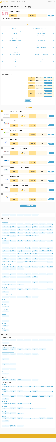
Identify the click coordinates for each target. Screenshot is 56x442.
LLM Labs (41, 37)
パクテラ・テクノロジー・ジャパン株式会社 (20, 166)
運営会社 (6, 439)
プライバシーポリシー (20, 439)
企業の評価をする (28, 99)
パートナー (4, 319)
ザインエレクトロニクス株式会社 (17, 156)
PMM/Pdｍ (41, 65)
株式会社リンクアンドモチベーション (15, 5)
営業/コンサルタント (41, 62)
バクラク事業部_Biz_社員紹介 (15, 51)
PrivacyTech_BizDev (41, 35)
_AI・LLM (15, 46)
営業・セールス (4, 273)
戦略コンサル (4, 324)
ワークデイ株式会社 (14, 193)
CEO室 (41, 55)
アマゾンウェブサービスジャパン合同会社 (19, 184)
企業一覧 (5, 5)
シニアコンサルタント (5, 310)
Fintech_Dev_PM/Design (41, 33)
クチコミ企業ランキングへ (28, 204)
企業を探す (12, 1)
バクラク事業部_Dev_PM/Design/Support (41, 53)
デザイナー (15, 65)
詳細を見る (50, 15)
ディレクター (4, 315)
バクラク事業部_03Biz (41, 30)
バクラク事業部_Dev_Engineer (15, 55)
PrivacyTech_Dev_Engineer (15, 37)
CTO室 (15, 42)
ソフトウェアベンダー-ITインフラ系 (8, 352)
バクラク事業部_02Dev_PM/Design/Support (15, 49)
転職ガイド (24, 1)
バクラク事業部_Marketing (15, 53)
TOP (2, 5)
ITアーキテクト (4, 238)
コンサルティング (5, 362)
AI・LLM (15, 60)
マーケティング (4, 281)
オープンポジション (41, 42)
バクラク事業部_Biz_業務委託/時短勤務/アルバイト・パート (41, 44)
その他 (3, 372)
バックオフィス (4, 288)
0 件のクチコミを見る (48, 76)
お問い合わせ (27, 439)
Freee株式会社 (13, 138)
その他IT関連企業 (5, 367)
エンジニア (15, 62)
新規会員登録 (50, 1)
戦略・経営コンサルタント (6, 266)
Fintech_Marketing (41, 49)
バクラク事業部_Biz (41, 51)
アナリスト (4, 300)
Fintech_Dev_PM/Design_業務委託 (41, 46)
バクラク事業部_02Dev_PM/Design (15, 30)
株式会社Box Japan (15, 175)
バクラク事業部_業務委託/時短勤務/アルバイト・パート (41, 28)
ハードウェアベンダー (5, 357)
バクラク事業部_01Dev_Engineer (15, 28)
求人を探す (18, 1)
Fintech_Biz (15, 35)
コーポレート (41, 60)
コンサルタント (4, 305)
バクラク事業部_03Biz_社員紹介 (14, 44)
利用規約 (14, 439)
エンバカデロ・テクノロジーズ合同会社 (19, 147)
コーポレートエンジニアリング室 (15, 58)
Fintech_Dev (15, 33)
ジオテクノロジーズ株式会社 (16, 110)
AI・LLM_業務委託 (41, 58)
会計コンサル (4, 329)
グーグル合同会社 (14, 119)
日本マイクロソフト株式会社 (16, 129)
